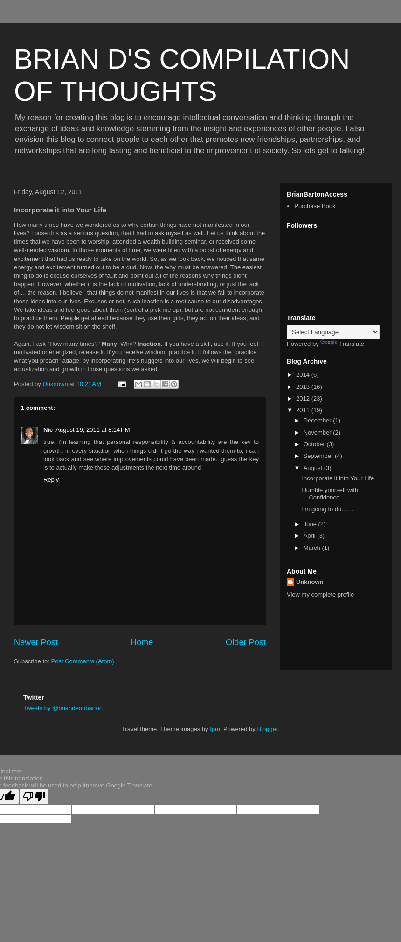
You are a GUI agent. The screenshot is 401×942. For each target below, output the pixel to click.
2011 (303, 410)
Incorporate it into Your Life (338, 478)
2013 (303, 386)
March (313, 547)
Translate (342, 343)
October (315, 444)
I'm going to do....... (327, 509)
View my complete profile (320, 594)
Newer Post (36, 642)
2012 (303, 398)
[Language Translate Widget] (333, 332)
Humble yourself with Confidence (330, 493)
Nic (48, 429)
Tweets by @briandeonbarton (63, 707)
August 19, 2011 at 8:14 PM (92, 429)
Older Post (246, 642)
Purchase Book (314, 206)
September (319, 455)
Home (142, 642)
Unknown (310, 581)
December (318, 420)
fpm (215, 728)
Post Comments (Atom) (82, 661)
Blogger (267, 728)
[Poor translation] (34, 796)
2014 (303, 374)
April (311, 535)
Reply (51, 479)
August (314, 467)
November (318, 432)
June (311, 523)
